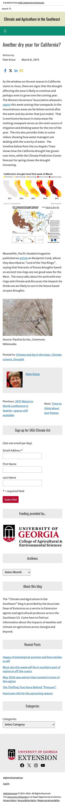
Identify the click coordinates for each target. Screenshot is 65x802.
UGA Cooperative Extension (31, 2)
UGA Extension (10, 793)
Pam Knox (33, 374)
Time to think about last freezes (53, 408)
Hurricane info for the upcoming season (28, 693)
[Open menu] (5, 31)
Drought (18, 359)
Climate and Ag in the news (33, 354)
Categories (9, 719)
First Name (9, 464)
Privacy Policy (9, 800)
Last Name (9, 477)
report (7, 104)
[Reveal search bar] (6, 9)
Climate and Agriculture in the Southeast (32, 19)
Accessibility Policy (27, 800)
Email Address (13, 450)
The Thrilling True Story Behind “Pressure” (29, 687)
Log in (6, 783)
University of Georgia (17, 797)
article (24, 258)
